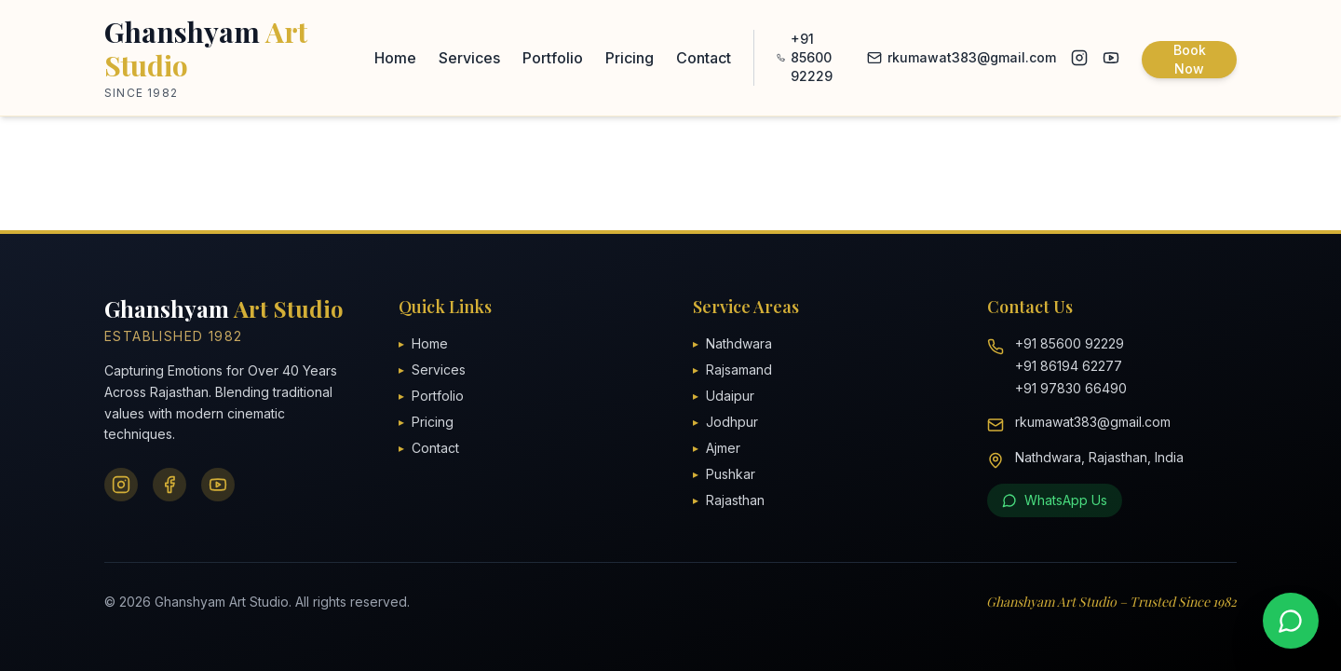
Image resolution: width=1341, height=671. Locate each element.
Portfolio (552, 57)
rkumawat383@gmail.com (961, 57)
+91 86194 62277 (1068, 366)
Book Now (1189, 59)
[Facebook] (169, 484)
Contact (703, 57)
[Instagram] (121, 484)
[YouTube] (218, 484)
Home (395, 57)
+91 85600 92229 (805, 57)
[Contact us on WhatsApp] (1291, 621)
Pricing (629, 57)
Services (469, 57)
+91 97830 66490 (1071, 388)
